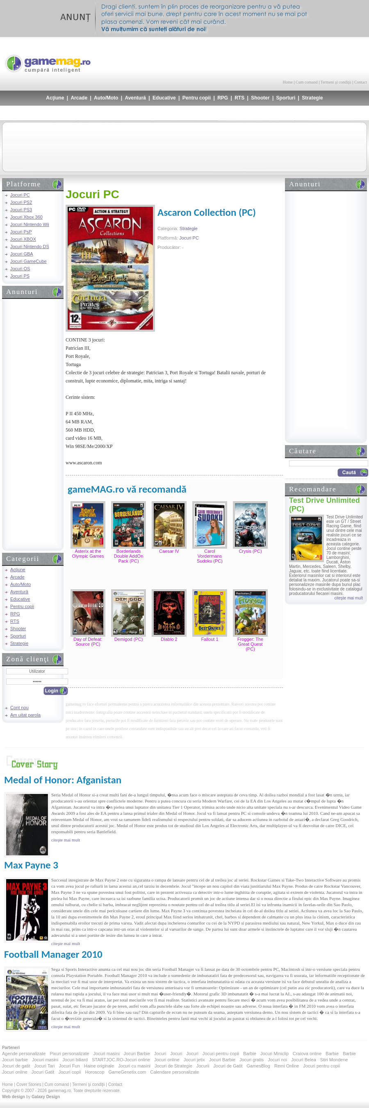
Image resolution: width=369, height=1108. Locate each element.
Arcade (79, 98)
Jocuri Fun (69, 1065)
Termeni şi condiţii (335, 82)
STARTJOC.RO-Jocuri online (121, 1059)
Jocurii (203, 1065)
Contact (360, 82)
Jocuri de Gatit (228, 1065)
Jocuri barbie (15, 1059)
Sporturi (286, 98)
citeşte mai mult (349, 598)
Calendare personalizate (174, 1072)
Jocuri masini (106, 1053)
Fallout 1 (209, 639)
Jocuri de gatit (16, 1065)
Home (288, 82)
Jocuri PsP (21, 231)
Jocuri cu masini (134, 1065)
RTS (239, 98)
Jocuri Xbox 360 (26, 217)
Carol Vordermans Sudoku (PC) (210, 556)
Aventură (135, 98)
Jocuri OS (20, 268)
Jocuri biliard (75, 1059)
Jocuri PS (20, 276)
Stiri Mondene (334, 1059)
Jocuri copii (69, 1072)
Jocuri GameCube (28, 261)
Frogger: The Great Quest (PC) (250, 644)
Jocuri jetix (194, 1059)
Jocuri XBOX (23, 239)
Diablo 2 (169, 639)
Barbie (249, 1053)
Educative (164, 98)
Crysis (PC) (250, 551)
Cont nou (19, 707)
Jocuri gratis (251, 1059)
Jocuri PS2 (21, 202)
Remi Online (286, 1065)
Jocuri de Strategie (173, 1065)
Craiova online (307, 1053)
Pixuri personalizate (69, 1053)
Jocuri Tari (44, 1065)
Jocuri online (167, 1059)
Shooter (260, 98)
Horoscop (94, 1072)
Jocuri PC (20, 194)
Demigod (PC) (128, 639)
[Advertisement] (271, 57)
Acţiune (55, 98)
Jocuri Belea (303, 1059)
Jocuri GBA (21, 253)
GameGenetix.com (127, 1072)
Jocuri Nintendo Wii (29, 224)
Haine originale (99, 1065)
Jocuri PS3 (21, 209)
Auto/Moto (106, 98)
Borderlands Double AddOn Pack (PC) (129, 556)
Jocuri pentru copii (221, 1053)
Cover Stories (28, 1084)
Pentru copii (196, 98)
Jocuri (160, 1053)
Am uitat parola (25, 714)
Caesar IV (169, 551)
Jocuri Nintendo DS (29, 246)
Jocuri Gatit (43, 1072)
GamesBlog (258, 1065)
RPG (222, 98)
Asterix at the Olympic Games (88, 554)
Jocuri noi (277, 1059)
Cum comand (307, 82)
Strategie (312, 98)
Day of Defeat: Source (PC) (87, 642)
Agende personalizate (24, 1053)
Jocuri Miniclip (274, 1053)
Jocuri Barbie (137, 1053)
